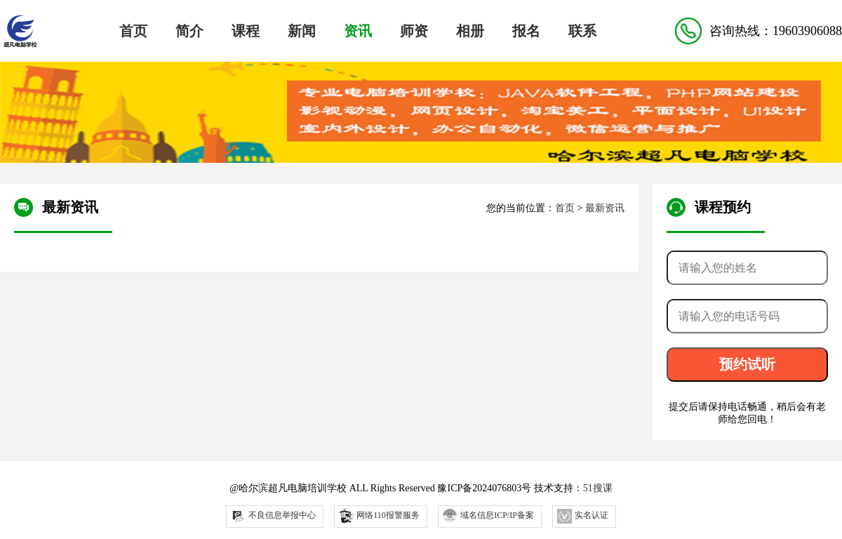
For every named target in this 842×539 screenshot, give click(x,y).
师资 (414, 31)
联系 (582, 31)
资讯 (358, 31)
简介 (189, 31)
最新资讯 (604, 208)
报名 (526, 31)
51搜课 (598, 488)
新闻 (302, 31)
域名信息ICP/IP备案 (488, 516)
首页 (133, 31)
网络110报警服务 (379, 515)
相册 (470, 31)
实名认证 (582, 516)
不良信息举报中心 (273, 516)
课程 (246, 31)
